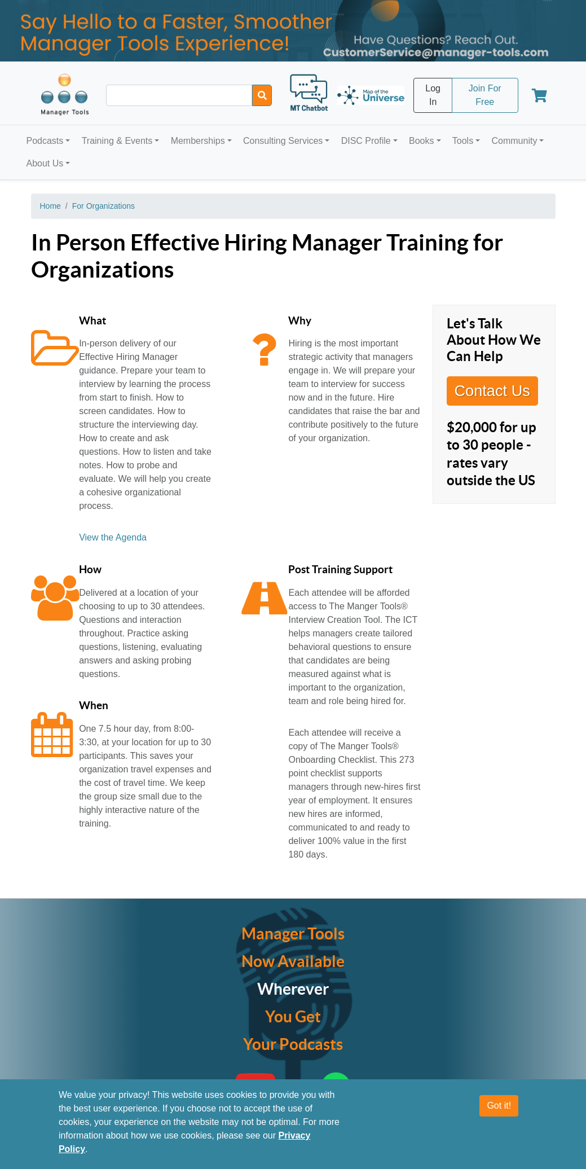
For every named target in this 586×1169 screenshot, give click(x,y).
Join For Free (485, 95)
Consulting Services (283, 141)
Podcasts (45, 141)
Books (421, 141)
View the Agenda (113, 537)
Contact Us (492, 390)
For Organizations (103, 205)
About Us (45, 163)
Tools (462, 141)
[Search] (262, 95)
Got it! (499, 1105)
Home (50, 205)
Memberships (198, 141)
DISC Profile (366, 141)
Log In (432, 95)
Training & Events (117, 141)
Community (514, 141)
